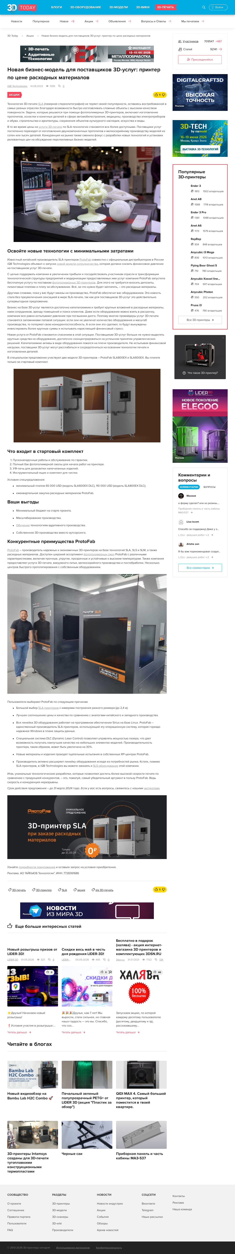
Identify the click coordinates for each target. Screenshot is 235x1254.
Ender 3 (196, 186)
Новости (16, 21)
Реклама (27, 57)
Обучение (23, 525)
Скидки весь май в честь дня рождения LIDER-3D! (83, 951)
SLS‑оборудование (105, 766)
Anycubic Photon (202, 292)
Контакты (179, 1196)
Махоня (191, 495)
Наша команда (182, 1209)
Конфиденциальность (109, 1247)
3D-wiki (57, 1223)
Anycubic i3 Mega (202, 252)
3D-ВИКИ (142, 7)
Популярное (41, 21)
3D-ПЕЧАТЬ (165, 7)
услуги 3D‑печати (50, 127)
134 (161, 959)
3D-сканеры (60, 1217)
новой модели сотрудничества (77, 264)
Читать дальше (17, 1032)
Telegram (147, 1210)
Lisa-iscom (193, 521)
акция (81, 890)
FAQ (10, 1230)
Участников (190, 41)
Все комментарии (198, 568)
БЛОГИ (56, 7)
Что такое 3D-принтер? (203, 373)
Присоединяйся (200, 60)
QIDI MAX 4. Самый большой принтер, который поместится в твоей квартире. (141, 1100)
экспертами (152, 788)
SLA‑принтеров (48, 708)
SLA (40, 104)
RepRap (196, 239)
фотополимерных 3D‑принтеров (73, 282)
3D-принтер (44, 890)
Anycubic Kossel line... (205, 279)
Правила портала (18, 1217)
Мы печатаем (192, 21)
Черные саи (72, 1154)
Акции (91, 21)
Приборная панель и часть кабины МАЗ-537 (139, 1156)
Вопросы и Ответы (156, 21)
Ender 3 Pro (198, 212)
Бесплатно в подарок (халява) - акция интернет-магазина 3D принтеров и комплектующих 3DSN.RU (139, 947)
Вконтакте (148, 1203)
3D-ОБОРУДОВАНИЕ (85, 7)
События (103, 1217)
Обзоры (102, 1223)
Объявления (120, 21)
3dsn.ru (120, 959)
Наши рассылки (152, 1217)
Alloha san (193, 544)
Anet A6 (196, 225)
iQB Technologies (17, 86)
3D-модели (59, 1210)
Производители (62, 1230)
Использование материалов (73, 1247)
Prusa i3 (196, 305)
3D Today (12, 35)
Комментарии (189, 487)
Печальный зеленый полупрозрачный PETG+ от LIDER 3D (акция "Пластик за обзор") (87, 1100)
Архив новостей (107, 1230)
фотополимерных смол (99, 554)
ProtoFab (85, 259)
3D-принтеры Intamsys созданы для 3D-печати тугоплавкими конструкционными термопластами (28, 1163)
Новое (67, 21)
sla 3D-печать (104, 890)
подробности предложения (37, 867)
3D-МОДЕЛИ (118, 7)
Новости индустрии (110, 1203)
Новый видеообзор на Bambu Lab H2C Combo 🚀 (30, 1095)
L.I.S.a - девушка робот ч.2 (194, 535)
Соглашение (15, 1210)
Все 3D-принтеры (198, 320)
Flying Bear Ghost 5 (204, 265)
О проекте (14, 1203)
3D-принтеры (61, 1203)
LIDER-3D (12, 959)
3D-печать (19, 890)
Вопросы (209, 487)
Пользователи (16, 1223)
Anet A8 (196, 199)
